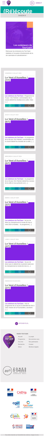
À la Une (20, 341)
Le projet (31, 336)
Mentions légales (34, 347)
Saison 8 (22, 15)
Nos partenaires (33, 341)
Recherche (21, 344)
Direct (20, 347)
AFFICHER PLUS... (22, 323)
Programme (21, 339)
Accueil (20, 336)
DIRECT (36, 3)
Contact (31, 344)
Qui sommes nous (34, 339)
